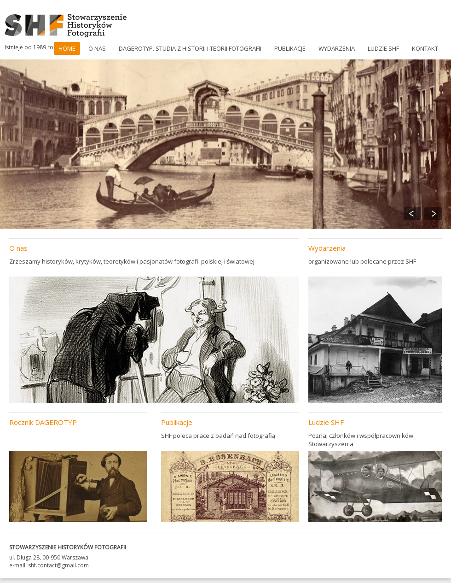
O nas (97, 48)
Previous (412, 213)
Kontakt (425, 48)
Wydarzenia (336, 48)
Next (433, 213)
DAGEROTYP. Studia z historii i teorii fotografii (190, 48)
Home (66, 48)
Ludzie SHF (383, 48)
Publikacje (290, 48)
